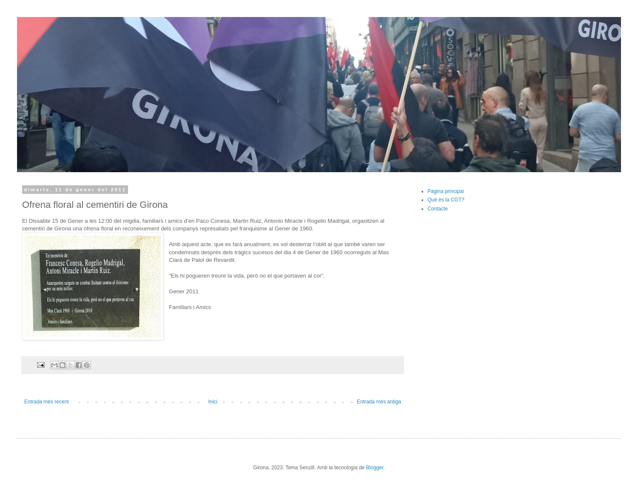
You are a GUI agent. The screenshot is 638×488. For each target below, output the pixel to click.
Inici (212, 402)
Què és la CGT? (445, 200)
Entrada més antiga (379, 402)
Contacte (437, 209)
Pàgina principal (445, 191)
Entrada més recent (46, 402)
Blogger (375, 468)
